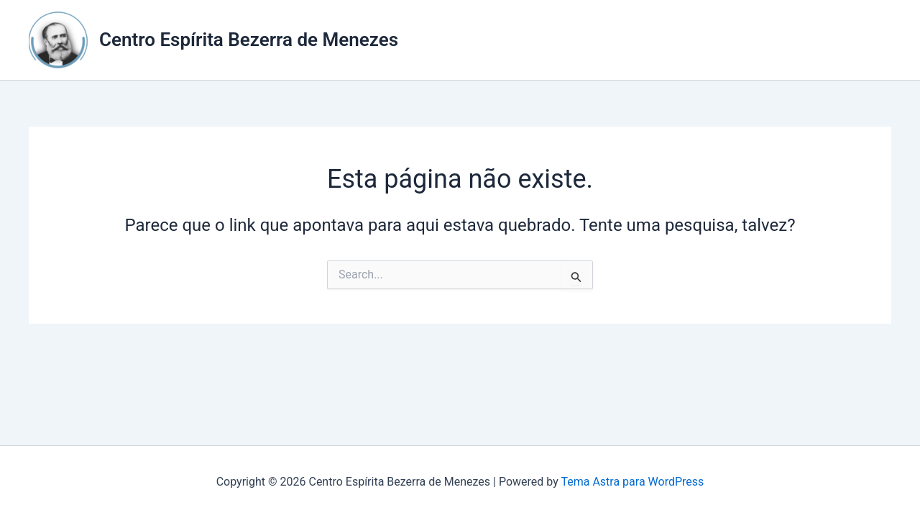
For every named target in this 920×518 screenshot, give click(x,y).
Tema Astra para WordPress (632, 482)
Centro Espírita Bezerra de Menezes (248, 39)
